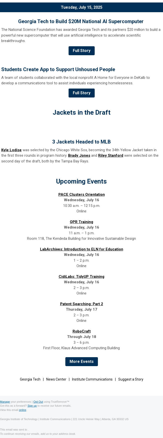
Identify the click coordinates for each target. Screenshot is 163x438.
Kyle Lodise (11, 150)
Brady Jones (79, 155)
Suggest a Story (130, 379)
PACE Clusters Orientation (81, 194)
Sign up (32, 405)
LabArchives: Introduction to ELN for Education (81, 249)
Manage (5, 401)
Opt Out (38, 401)
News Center (56, 379)
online (22, 409)
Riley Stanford (110, 155)
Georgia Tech (30, 379)
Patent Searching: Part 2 (81, 304)
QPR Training (81, 222)
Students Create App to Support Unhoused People (58, 69)
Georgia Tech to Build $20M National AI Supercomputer (81, 21)
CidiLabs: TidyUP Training (81, 276)
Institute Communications (92, 379)
